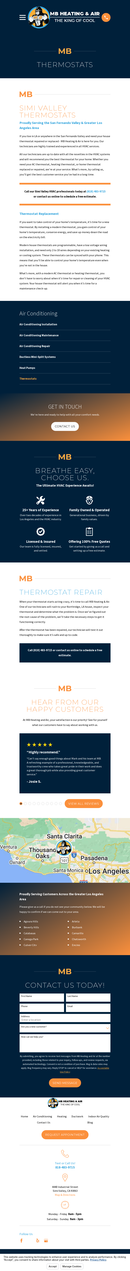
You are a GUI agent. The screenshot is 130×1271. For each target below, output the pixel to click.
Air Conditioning (42, 1116)
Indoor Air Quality (98, 1116)
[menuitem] (65, 326)
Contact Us (65, 426)
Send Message (65, 1083)
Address (25, 1016)
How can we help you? (32, 1036)
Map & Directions (65, 1195)
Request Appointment (65, 1134)
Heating (62, 1116)
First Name (26, 996)
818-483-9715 (65, 1167)
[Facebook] (21, 1240)
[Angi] (29, 1240)
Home (24, 1116)
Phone (24, 1006)
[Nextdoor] (54, 1240)
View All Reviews (83, 803)
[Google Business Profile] (46, 1240)
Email (70, 1006)
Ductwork (77, 1116)
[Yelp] (38, 1240)
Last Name (72, 996)
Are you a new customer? (34, 1026)
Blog (90, 1122)
